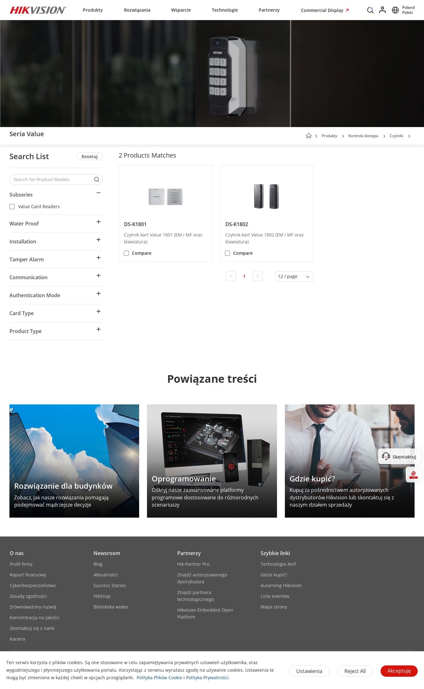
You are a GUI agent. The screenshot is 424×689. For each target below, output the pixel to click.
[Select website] (402, 10)
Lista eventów (275, 596)
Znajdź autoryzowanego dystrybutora (202, 578)
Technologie (225, 10)
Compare (141, 253)
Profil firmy (21, 564)
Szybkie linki (275, 553)
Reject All (355, 671)
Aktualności (105, 575)
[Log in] (382, 10)
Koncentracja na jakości (34, 617)
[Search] (370, 11)
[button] (343, 136)
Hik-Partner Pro (193, 564)
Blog (98, 564)
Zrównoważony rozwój (33, 607)
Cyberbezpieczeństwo (33, 585)
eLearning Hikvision (281, 585)
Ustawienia (309, 671)
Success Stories (109, 585)
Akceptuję (399, 670)
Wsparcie (181, 10)
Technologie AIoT (279, 564)
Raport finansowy (28, 575)
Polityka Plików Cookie (159, 678)
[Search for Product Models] (51, 179)
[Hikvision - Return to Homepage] (38, 10)
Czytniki (396, 135)
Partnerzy (269, 10)
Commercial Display (323, 10)
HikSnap (102, 596)
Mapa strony (274, 607)
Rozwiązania (137, 10)
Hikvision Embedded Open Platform (205, 613)
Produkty (93, 10)
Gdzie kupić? (274, 575)
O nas (17, 553)
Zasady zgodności (28, 596)
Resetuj (90, 156)
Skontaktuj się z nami (32, 628)
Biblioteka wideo (110, 607)
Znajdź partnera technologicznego (195, 595)
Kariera (17, 639)
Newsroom (106, 553)
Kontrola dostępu (363, 135)
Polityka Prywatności (207, 678)
